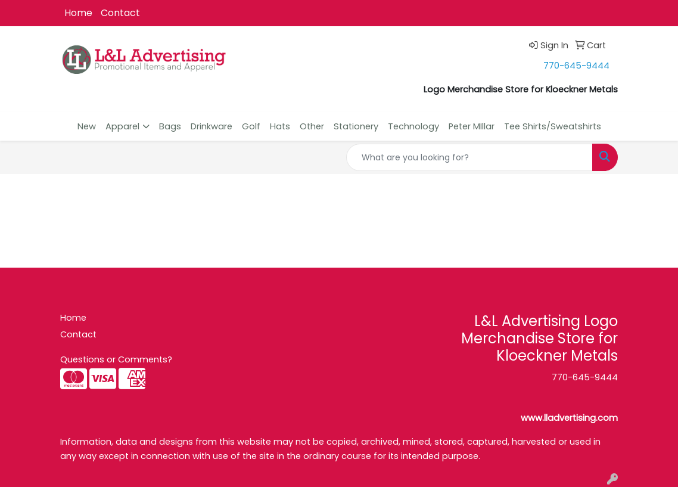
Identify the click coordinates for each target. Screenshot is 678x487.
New (86, 126)
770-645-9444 (576, 66)
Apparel (122, 126)
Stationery (356, 126)
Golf (251, 126)
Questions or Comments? (116, 359)
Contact (120, 13)
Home (78, 13)
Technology (413, 126)
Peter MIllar (471, 126)
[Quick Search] (469, 157)
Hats (280, 126)
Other (312, 126)
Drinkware (211, 126)
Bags (170, 126)
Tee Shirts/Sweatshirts (552, 126)
